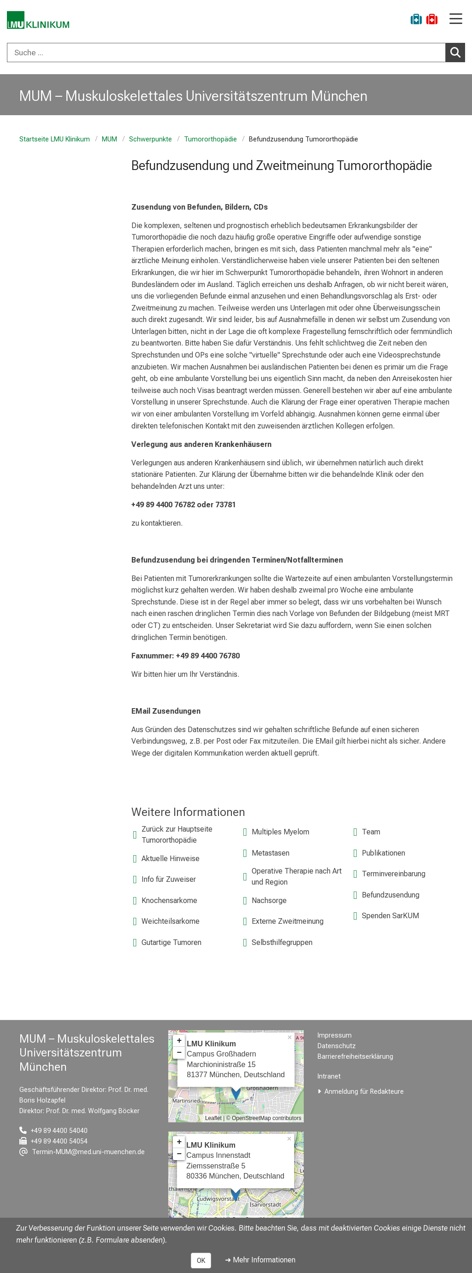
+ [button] (179, 1040)
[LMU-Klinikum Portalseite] (39, 20)
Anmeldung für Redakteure (364, 1092)
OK (201, 1260)
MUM (109, 139)
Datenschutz (337, 1046)
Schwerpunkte (150, 139)
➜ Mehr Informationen (260, 1259)
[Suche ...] (226, 52)
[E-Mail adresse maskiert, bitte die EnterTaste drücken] (82, 1152)
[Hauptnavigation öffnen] (456, 19)
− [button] (179, 1052)
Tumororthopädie (210, 139)
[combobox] (236, 52)
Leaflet (213, 1118)
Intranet (329, 1076)
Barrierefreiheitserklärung (355, 1057)
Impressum (335, 1035)
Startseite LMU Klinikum (54, 139)
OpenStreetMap (251, 1118)
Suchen (457, 52)
